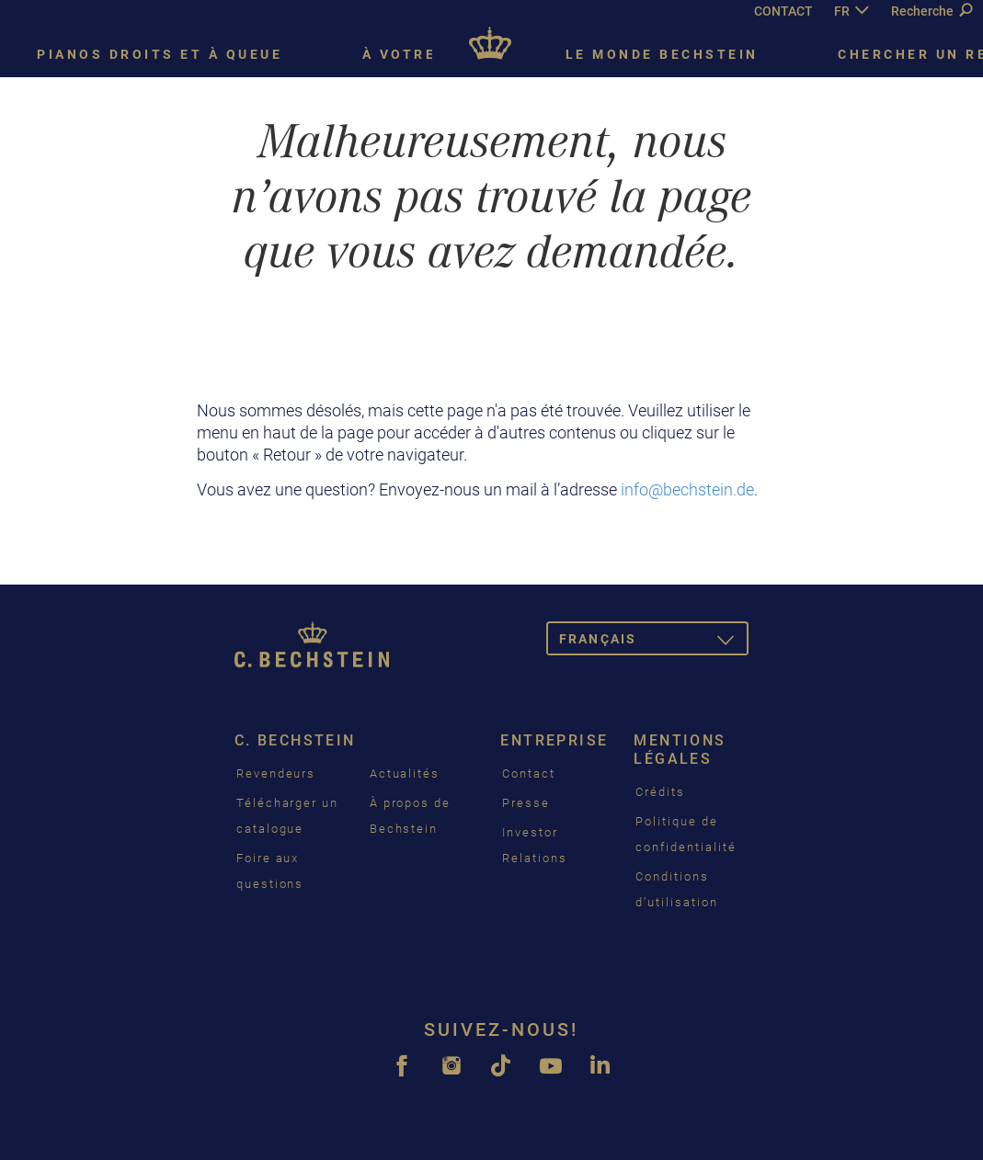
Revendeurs (276, 773)
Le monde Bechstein (662, 54)
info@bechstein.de (687, 489)
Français (654, 642)
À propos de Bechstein (410, 816)
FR (842, 11)
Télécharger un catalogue (287, 816)
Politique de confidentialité (685, 834)
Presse (526, 803)
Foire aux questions (270, 871)
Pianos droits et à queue (159, 54)
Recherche (931, 11)
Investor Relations (534, 845)
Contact (528, 773)
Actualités (405, 773)
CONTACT (783, 11)
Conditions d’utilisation (676, 889)
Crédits (660, 792)
